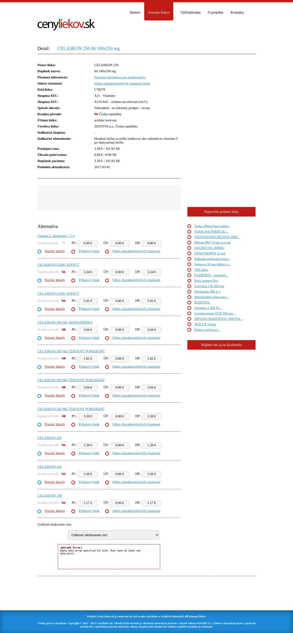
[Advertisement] (109, 197)
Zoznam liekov (159, 12)
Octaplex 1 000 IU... (208, 308)
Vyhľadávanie (190, 12)
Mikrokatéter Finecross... (211, 297)
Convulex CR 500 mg (209, 286)
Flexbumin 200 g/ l (207, 291)
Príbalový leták (89, 251)
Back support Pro (206, 280)
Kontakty (237, 12)
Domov (135, 12)
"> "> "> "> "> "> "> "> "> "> (113, 535)
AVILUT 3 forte (205, 324)
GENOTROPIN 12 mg (210, 253)
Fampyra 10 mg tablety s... (212, 264)
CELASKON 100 (49, 495)
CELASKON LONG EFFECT (58, 265)
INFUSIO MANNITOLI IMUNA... (218, 319)
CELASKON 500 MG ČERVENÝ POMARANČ (71, 351)
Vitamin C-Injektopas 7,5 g (55, 236)
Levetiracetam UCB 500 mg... (214, 313)
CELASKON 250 (49, 438)
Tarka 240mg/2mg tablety (211, 226)
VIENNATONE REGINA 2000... (217, 237)
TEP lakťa (201, 270)
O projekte (215, 12)
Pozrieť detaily (55, 251)
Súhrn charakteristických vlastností (136, 251)
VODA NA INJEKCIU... (211, 231)
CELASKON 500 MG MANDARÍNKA (64, 322)
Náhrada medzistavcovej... (212, 259)
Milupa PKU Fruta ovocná (212, 242)
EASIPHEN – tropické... (211, 275)
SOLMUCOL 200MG (209, 248)
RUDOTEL (202, 302)
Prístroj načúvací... (207, 329)
